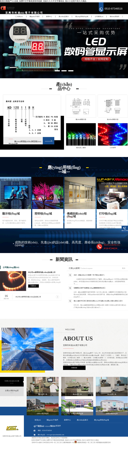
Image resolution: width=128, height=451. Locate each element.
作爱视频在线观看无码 (103, 442)
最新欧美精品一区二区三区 (86, 442)
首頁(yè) (20, 16)
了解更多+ (33, 286)
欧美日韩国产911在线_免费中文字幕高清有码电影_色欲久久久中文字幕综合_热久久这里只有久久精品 (43, 1)
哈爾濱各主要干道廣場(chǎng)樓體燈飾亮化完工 (89, 288)
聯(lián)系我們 (114, 16)
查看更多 (74, 368)
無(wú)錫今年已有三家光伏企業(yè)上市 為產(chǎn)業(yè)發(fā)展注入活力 (98, 301)
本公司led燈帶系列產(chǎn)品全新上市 (41, 272)
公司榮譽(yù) (99, 16)
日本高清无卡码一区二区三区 (52, 442)
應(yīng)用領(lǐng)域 (81, 16)
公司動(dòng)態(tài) (11, 267)
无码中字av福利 (37, 442)
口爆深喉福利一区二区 (69, 442)
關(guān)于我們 (35, 16)
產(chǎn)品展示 (64, 16)
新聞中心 (49, 16)
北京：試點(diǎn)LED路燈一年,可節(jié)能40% (89, 275)
